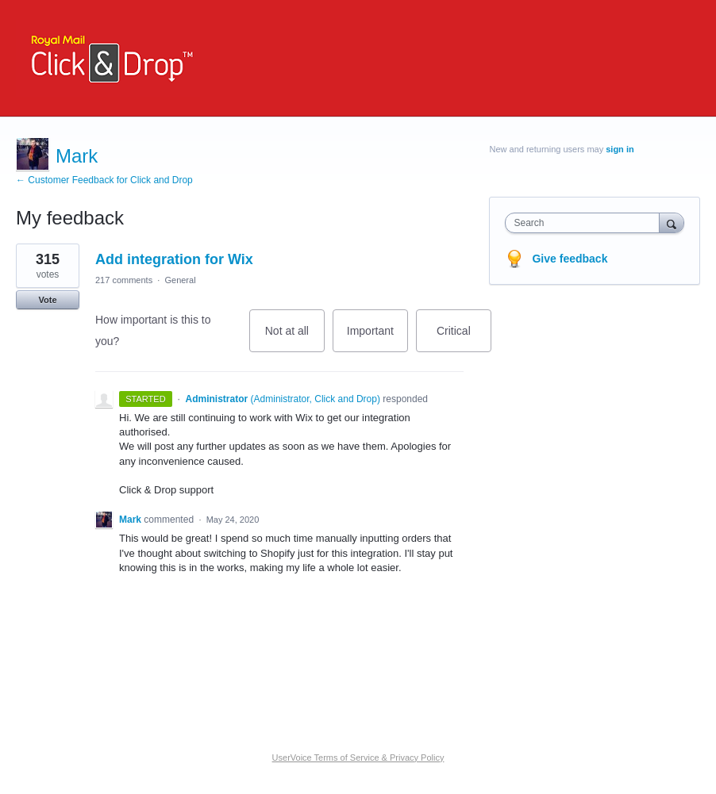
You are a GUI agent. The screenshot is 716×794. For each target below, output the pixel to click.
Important (377, 338)
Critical (464, 338)
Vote (47, 300)
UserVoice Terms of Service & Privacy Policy (358, 757)
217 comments (123, 280)
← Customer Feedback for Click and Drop (104, 180)
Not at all (295, 338)
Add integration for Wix (174, 259)
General (179, 280)
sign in (619, 149)
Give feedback (569, 258)
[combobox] (585, 222)
